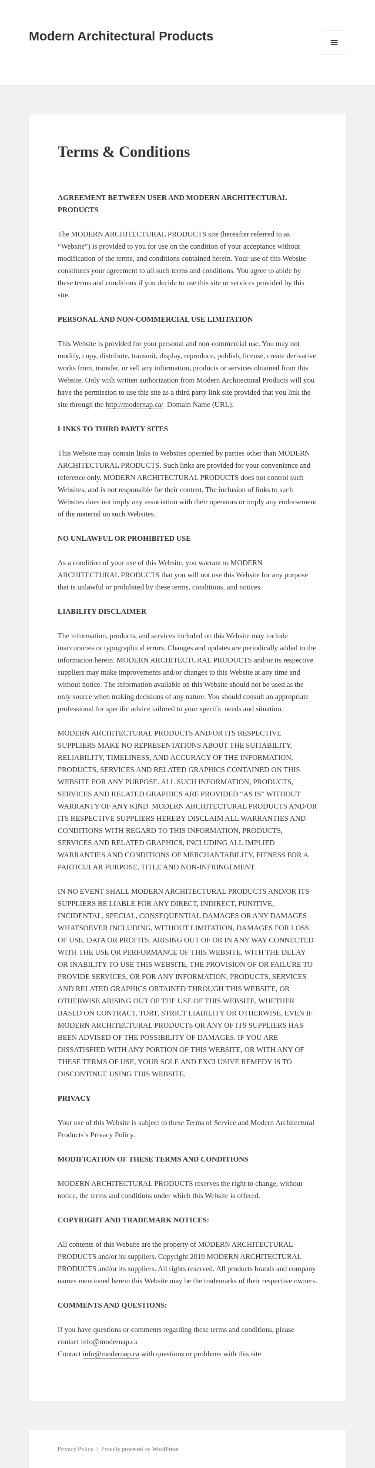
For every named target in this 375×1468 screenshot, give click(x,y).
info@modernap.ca (109, 1342)
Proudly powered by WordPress (139, 1449)
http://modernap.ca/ (135, 404)
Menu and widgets (334, 54)
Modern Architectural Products (121, 36)
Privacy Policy (76, 1449)
